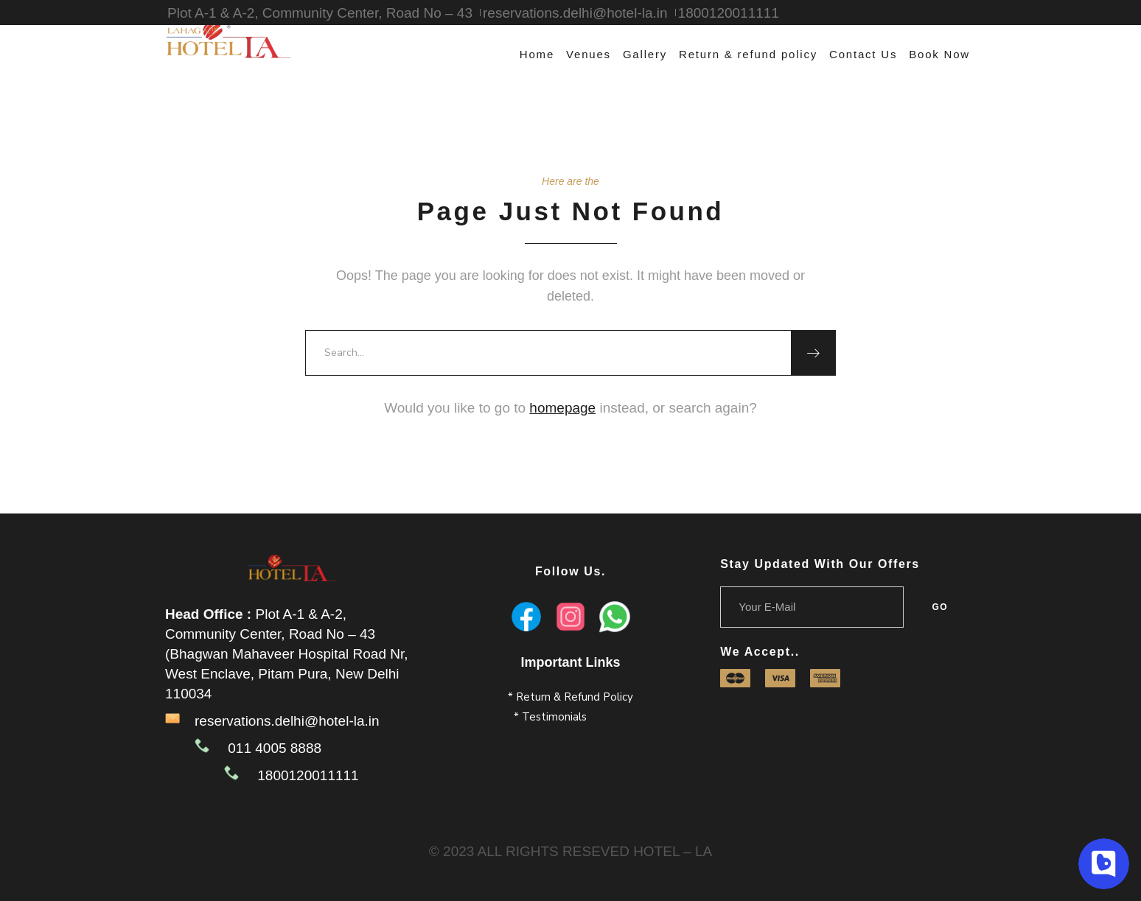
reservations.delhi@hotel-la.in (287, 721)
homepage (562, 408)
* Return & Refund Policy (570, 697)
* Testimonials (550, 716)
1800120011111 (728, 13)
